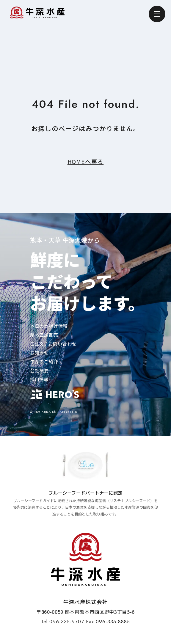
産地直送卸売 (44, 335)
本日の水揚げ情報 (49, 326)
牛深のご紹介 (44, 361)
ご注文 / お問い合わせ (53, 343)
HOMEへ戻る (86, 161)
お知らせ (39, 352)
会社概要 (39, 370)
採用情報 (39, 379)
